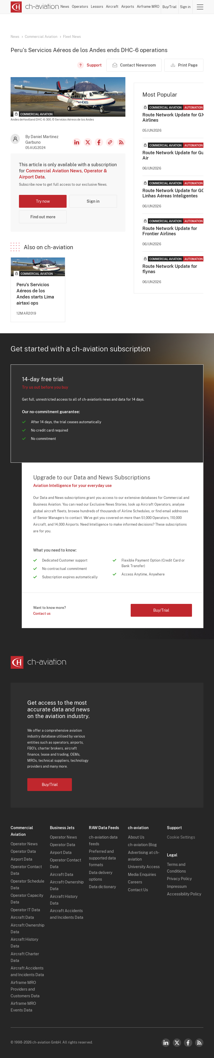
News (64, 7)
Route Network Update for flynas (169, 269)
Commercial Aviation (41, 37)
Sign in (185, 7)
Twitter (177, 1043)
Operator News (24, 844)
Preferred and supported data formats (102, 858)
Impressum (177, 886)
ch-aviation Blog (142, 845)
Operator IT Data (25, 910)
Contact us (41, 614)
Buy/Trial (169, 7)
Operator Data (23, 851)
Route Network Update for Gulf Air (174, 155)
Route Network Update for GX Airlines (173, 117)
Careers (135, 882)
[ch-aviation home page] (35, 7)
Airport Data (21, 859)
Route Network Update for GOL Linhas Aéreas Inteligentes (174, 193)
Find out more (42, 217)
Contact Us (138, 890)
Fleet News (72, 37)
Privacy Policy (179, 878)
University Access (144, 866)
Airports (127, 7)
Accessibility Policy (184, 894)
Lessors (97, 7)
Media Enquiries (142, 874)
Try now (43, 201)
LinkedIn (76, 142)
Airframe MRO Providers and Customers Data (25, 989)
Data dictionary (102, 887)
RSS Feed (121, 142)
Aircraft (112, 7)
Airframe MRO (148, 7)
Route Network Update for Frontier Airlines (169, 231)
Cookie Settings (181, 837)
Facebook (99, 142)
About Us (136, 837)
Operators (80, 7)
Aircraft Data (22, 917)
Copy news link (110, 142)
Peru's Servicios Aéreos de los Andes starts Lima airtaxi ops (35, 294)
